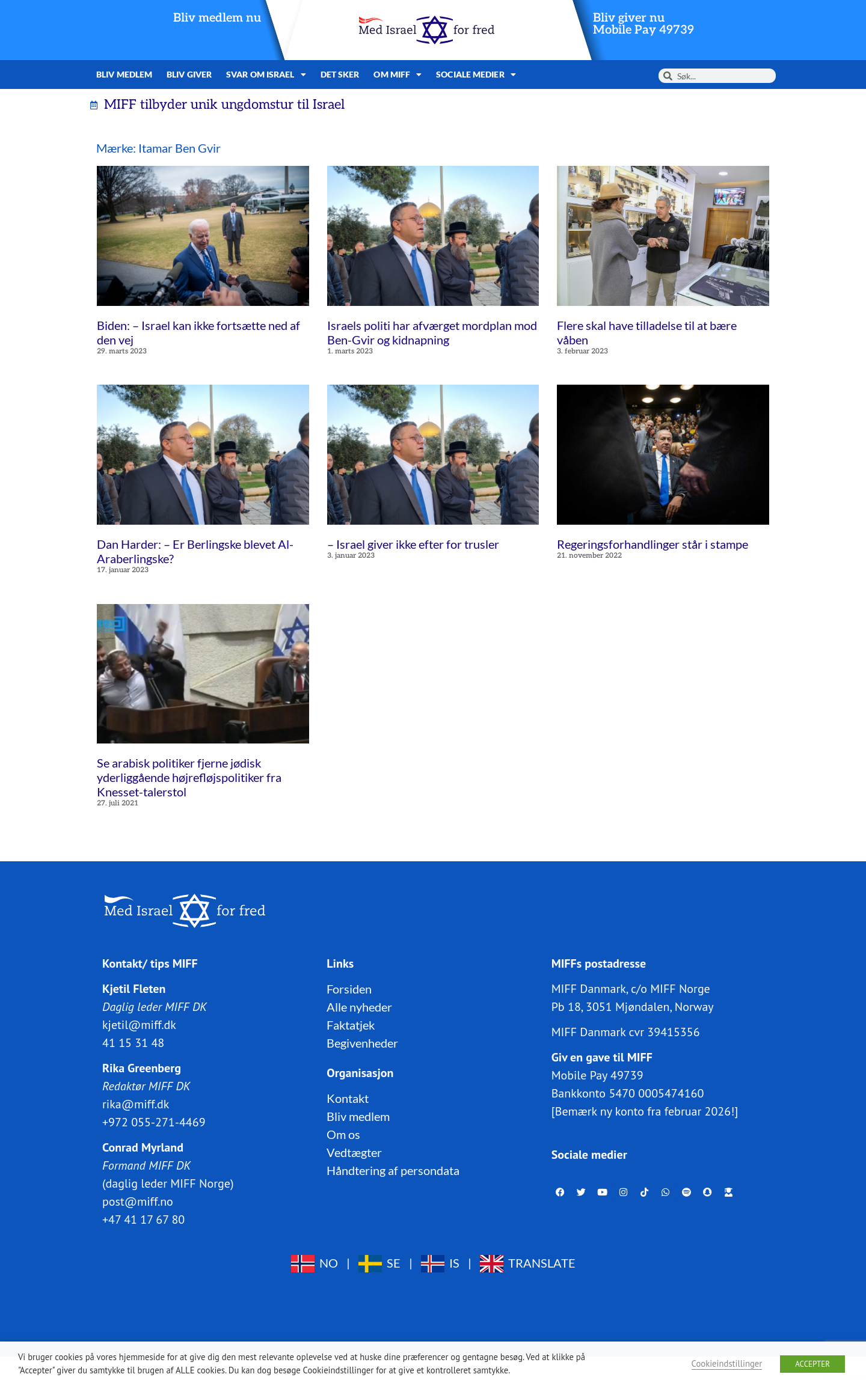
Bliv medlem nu (217, 18)
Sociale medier (476, 74)
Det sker (340, 74)
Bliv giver (189, 74)
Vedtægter (354, 1152)
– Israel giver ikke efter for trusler (413, 544)
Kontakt (348, 1098)
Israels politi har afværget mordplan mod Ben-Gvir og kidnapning (432, 332)
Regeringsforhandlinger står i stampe (652, 544)
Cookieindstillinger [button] (727, 1363)
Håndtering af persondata (393, 1170)
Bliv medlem (124, 74)
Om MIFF (397, 74)
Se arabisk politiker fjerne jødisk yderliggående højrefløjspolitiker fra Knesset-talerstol (189, 777)
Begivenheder (362, 1043)
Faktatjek (351, 1025)
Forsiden (349, 988)
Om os (343, 1134)
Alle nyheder (359, 1007)
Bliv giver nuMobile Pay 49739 (643, 24)
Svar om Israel (266, 74)
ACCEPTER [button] (812, 1364)
